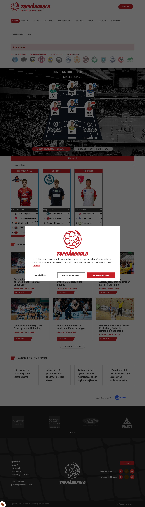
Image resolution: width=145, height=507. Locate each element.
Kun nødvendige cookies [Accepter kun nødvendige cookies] (71, 275)
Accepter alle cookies (101, 275)
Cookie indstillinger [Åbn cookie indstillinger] (39, 275)
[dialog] (72, 253)
